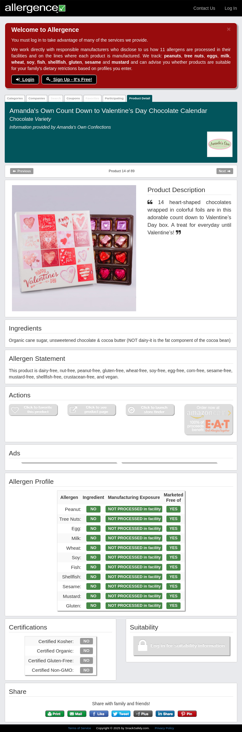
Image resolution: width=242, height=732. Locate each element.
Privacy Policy (164, 728)
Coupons (73, 98)
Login (25, 79)
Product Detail (139, 98)
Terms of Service (80, 728)
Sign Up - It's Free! (69, 79)
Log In (231, 8)
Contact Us (204, 8)
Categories (15, 98)
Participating (114, 98)
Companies (36, 98)
